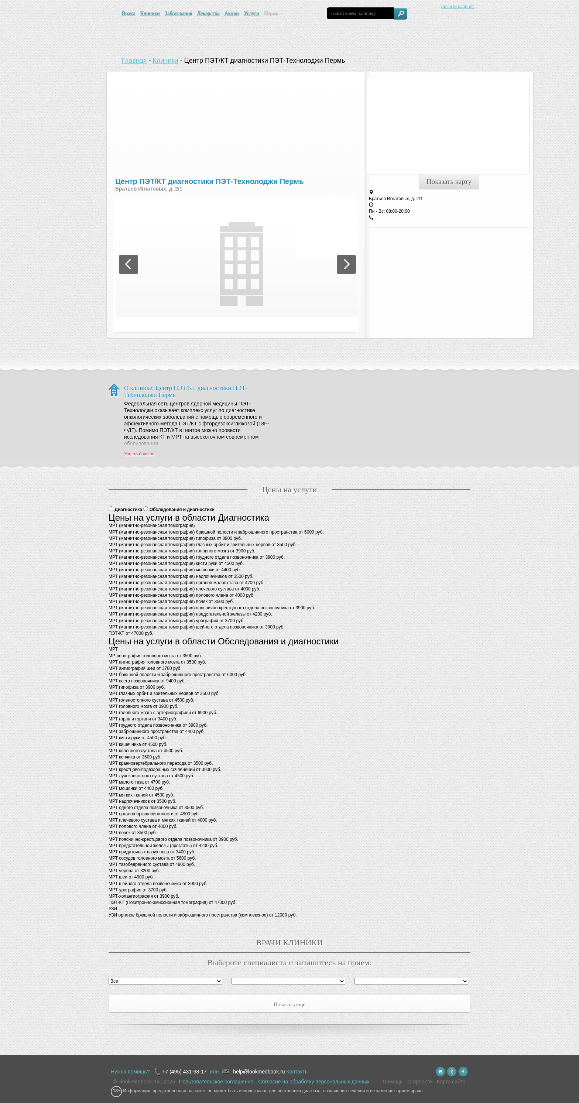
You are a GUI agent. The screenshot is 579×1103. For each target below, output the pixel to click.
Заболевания (178, 13)
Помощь (392, 1082)
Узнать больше (139, 453)
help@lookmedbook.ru (259, 1072)
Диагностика (128, 509)
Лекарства (208, 13)
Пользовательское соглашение (216, 1082)
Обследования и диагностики (182, 509)
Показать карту (449, 181)
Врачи (129, 13)
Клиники (150, 13)
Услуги (251, 13)
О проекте (420, 1082)
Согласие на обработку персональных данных (313, 1082)
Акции (232, 13)
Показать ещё (289, 1004)
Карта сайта (451, 1082)
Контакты (297, 1072)
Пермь (271, 13)
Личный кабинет (457, 6)
